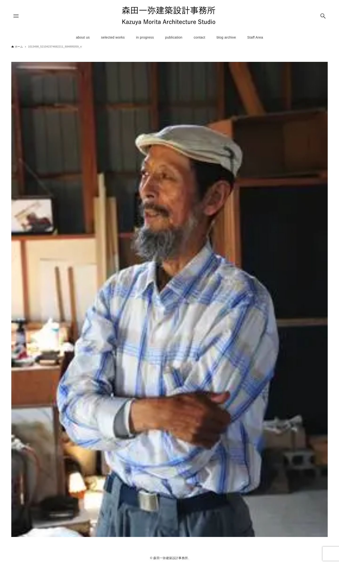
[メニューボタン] (16, 16)
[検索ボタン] (323, 16)
